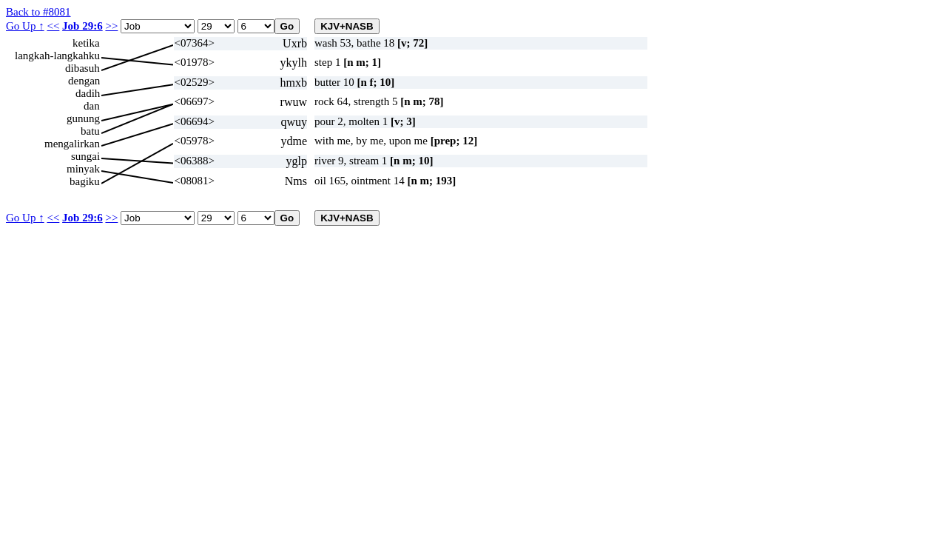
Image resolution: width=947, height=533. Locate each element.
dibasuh (82, 68)
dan (92, 106)
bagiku (85, 181)
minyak (83, 169)
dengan (84, 81)
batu (90, 131)
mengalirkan (72, 144)
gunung (83, 118)
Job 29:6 (82, 26)
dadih (87, 93)
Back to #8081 (38, 12)
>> (111, 26)
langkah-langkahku (57, 55)
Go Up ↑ (25, 26)
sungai (85, 156)
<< (53, 26)
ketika (86, 43)
